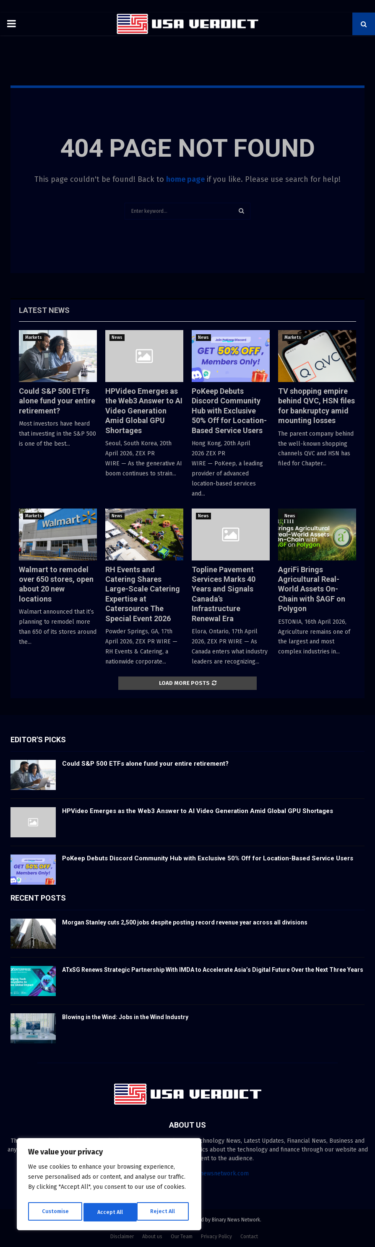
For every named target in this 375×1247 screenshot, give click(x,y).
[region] (109, 1186)
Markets (33, 337)
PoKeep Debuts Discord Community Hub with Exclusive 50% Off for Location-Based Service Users (229, 411)
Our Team (182, 1236)
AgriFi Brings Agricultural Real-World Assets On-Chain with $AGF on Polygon (311, 589)
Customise (54, 1212)
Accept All (164, 1212)
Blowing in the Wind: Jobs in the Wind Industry (125, 1017)
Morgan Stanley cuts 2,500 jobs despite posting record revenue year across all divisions (184, 922)
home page (185, 179)
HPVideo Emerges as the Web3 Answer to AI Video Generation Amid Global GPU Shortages (143, 411)
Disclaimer (122, 1236)
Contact (249, 1236)
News (117, 337)
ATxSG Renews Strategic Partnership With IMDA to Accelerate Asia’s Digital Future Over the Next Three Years (212, 969)
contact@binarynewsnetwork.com (203, 1173)
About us (152, 1236)
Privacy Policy (216, 1236)
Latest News (44, 310)
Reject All (110, 1212)
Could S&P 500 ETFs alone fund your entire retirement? (57, 401)
